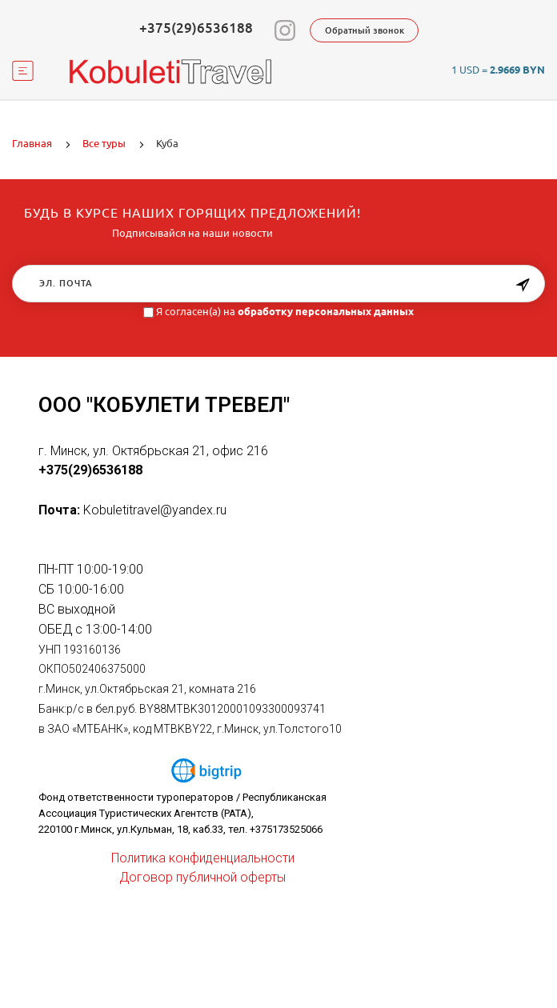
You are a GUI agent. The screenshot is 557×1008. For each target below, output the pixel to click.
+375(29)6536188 (196, 27)
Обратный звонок (364, 30)
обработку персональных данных (326, 311)
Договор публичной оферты (202, 877)
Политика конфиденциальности (203, 858)
